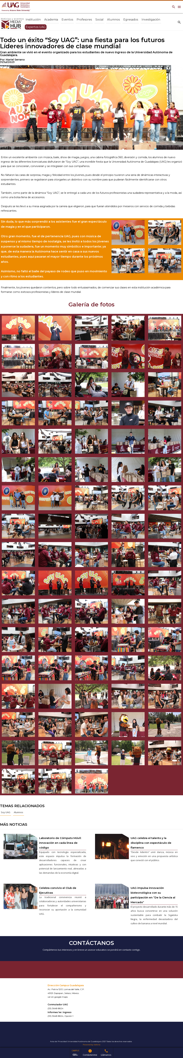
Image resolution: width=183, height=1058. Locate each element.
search (179, 22)
